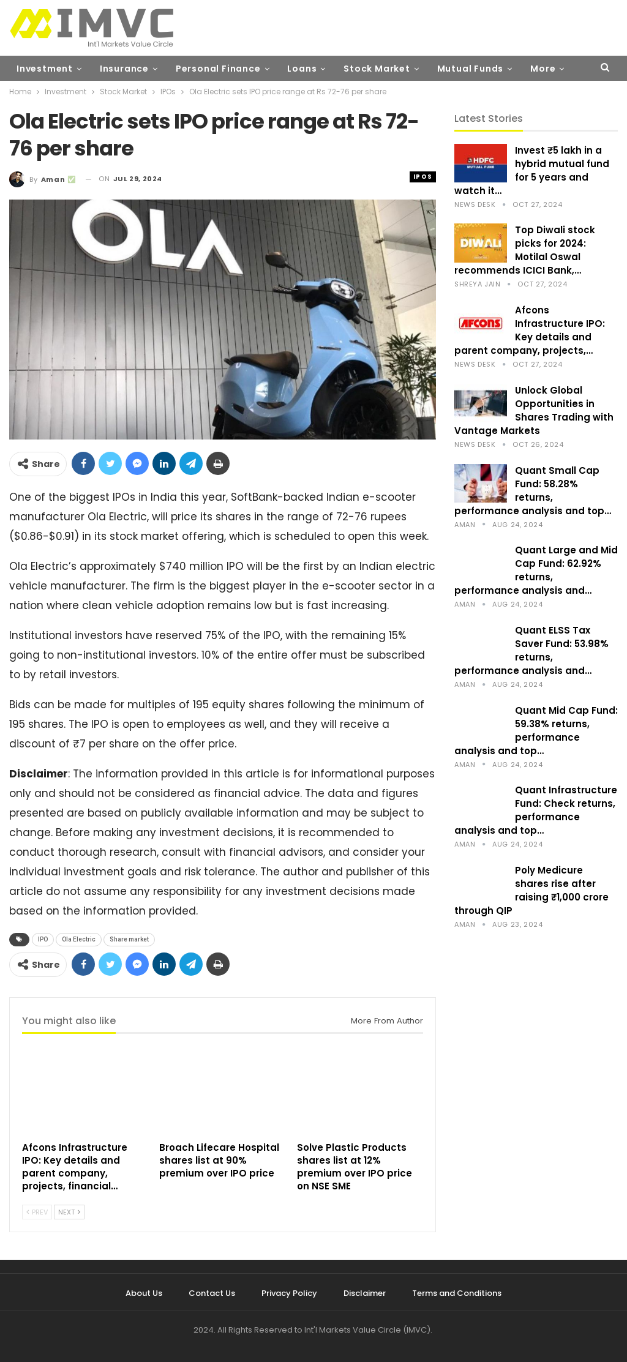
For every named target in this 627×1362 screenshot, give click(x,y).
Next (69, 1212)
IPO (43, 939)
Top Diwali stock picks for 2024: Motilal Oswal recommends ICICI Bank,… (524, 250)
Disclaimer (365, 1293)
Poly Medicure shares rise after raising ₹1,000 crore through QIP (531, 890)
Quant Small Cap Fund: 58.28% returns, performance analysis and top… (532, 490)
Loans (302, 68)
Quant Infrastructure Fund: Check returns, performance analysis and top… (535, 810)
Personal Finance (218, 68)
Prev (37, 1212)
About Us (144, 1293)
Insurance (124, 68)
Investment (45, 68)
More (542, 68)
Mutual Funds (470, 68)
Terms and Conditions (456, 1293)
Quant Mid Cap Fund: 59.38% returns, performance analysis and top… (536, 730)
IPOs (422, 176)
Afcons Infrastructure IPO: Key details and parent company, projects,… (529, 330)
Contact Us (212, 1293)
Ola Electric (79, 939)
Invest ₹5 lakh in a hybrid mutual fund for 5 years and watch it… (531, 170)
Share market (129, 939)
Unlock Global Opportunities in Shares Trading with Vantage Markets (534, 410)
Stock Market (377, 68)
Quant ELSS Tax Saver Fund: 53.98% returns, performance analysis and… (531, 650)
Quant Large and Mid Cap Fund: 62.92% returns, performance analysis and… (536, 570)
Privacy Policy (289, 1293)
